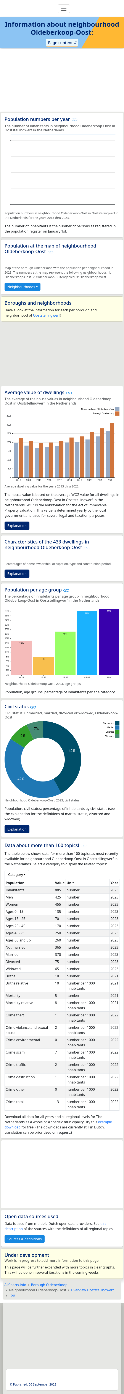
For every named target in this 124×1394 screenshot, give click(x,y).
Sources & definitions (24, 1239)
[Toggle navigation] (64, 8)
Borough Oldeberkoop (49, 1284)
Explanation (17, 525)
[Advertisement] (62, 80)
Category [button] (15, 874)
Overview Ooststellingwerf (92, 1290)
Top (12, 1295)
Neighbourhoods (21, 286)
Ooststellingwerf (46, 315)
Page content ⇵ (62, 42)
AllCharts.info (15, 1284)
